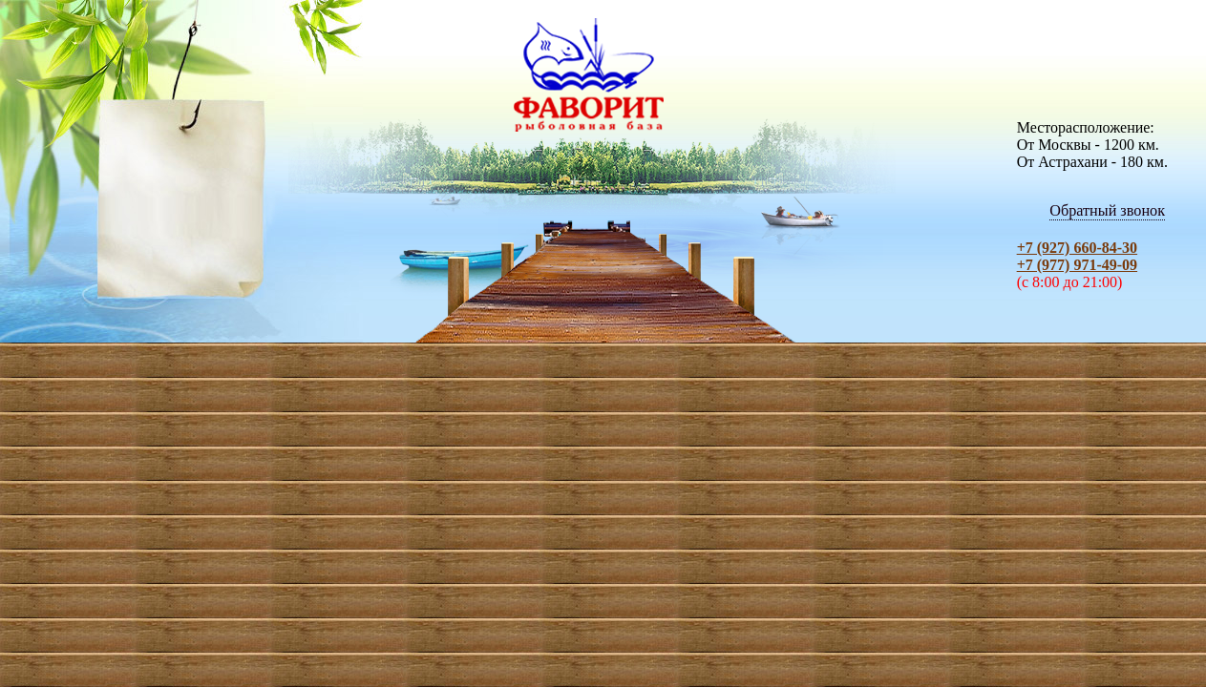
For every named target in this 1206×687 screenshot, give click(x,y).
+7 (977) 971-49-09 (1077, 265)
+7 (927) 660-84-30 (1077, 247)
